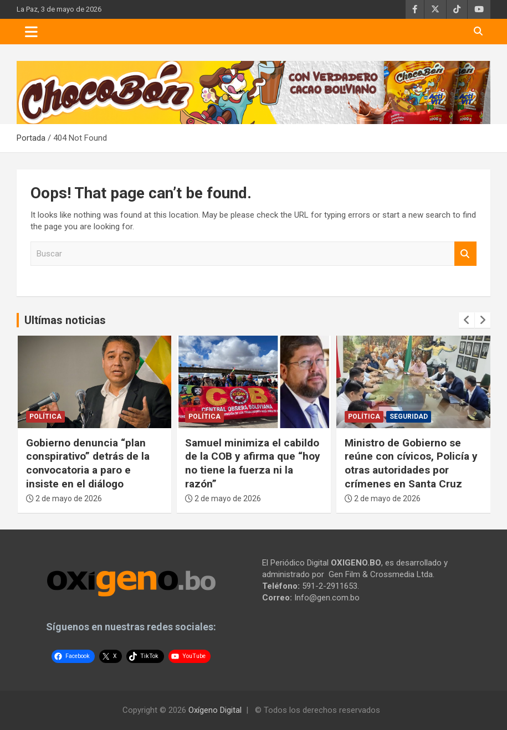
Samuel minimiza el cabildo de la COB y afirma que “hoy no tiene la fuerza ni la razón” (252, 463)
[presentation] (466, 320)
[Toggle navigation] (31, 31)
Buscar (465, 253)
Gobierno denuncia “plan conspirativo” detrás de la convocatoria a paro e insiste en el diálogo (88, 463)
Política (45, 416)
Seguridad (409, 416)
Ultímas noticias (65, 320)
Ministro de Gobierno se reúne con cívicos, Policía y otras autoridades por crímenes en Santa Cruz (411, 463)
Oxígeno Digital (215, 710)
